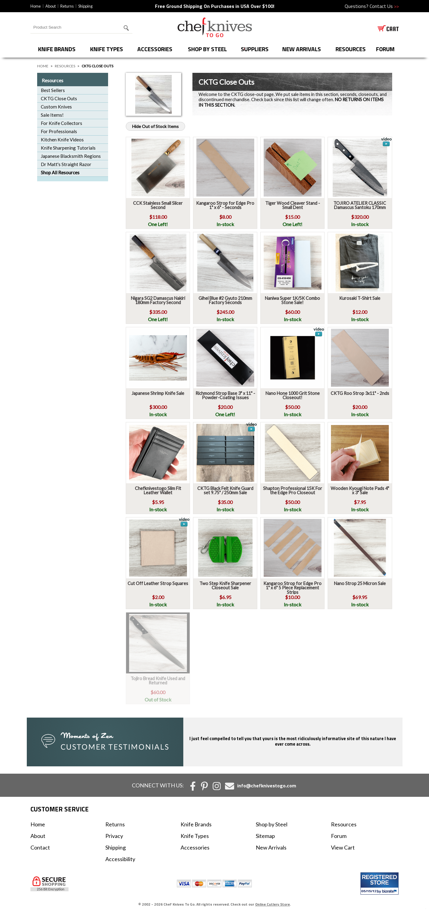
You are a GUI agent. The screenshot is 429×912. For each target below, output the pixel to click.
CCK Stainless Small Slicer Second (158, 205)
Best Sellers (53, 90)
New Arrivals (301, 48)
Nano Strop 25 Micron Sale (360, 583)
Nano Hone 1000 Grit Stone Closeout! (292, 395)
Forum (338, 835)
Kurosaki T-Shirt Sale (359, 298)
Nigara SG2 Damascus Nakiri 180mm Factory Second (158, 300)
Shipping (85, 6)
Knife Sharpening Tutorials (68, 148)
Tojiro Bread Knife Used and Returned (158, 680)
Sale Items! (52, 115)
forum (385, 48)
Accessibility (120, 859)
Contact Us (384, 6)
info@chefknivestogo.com (266, 785)
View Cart (343, 847)
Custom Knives (56, 106)
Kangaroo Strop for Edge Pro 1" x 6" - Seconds (225, 205)
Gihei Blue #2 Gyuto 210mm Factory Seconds (225, 300)
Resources (351, 48)
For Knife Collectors (61, 123)
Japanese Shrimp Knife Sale (158, 393)
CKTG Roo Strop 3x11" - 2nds (360, 393)
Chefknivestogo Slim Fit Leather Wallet (158, 490)
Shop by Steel (207, 48)
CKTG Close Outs (59, 98)
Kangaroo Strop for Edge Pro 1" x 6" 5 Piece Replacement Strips (292, 588)
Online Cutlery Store (272, 904)
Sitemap (265, 835)
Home (35, 6)
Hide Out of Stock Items (155, 126)
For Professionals (59, 131)
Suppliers (255, 48)
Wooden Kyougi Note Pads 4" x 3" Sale (360, 490)
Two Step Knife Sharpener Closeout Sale (225, 585)
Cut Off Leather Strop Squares (158, 583)
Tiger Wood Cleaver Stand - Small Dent (292, 205)
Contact (40, 847)
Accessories (154, 48)
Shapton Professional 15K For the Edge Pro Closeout (292, 490)
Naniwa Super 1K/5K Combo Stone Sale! (292, 300)
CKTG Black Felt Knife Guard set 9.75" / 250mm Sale (225, 490)
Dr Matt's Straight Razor (66, 164)
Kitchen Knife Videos (62, 139)
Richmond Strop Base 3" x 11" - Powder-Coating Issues (225, 395)
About (50, 6)
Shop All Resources (60, 172)
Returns (67, 6)
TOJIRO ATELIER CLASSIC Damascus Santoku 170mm (359, 205)
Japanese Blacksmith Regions (71, 156)
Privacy (114, 835)
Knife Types (106, 48)
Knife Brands (57, 48)
